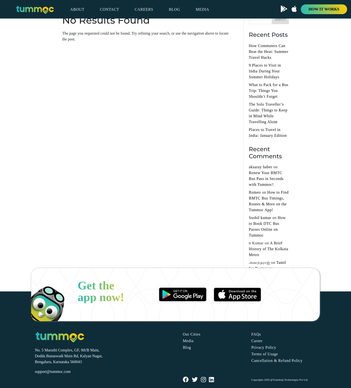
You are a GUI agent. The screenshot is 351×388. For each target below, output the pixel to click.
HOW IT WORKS (324, 9)
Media (188, 341)
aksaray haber (260, 167)
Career (257, 341)
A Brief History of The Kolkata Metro (268, 249)
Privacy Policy (263, 347)
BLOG (174, 9)
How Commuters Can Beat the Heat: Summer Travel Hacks (268, 52)
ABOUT (77, 9)
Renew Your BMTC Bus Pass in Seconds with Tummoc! (266, 179)
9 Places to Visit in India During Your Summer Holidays (265, 71)
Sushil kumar (260, 218)
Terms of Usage (264, 354)
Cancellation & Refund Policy (276, 360)
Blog (187, 347)
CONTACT (109, 9)
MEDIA (202, 9)
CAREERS (144, 9)
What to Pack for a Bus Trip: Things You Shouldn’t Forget (268, 91)
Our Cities (191, 334)
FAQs (256, 334)
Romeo (255, 192)
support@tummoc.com (53, 371)
